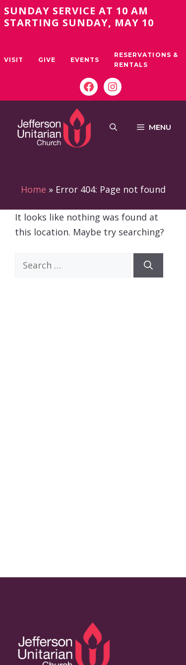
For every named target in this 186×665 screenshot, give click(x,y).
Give (47, 59)
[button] (113, 127)
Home (33, 189)
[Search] (148, 265)
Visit (13, 59)
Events (84, 59)
